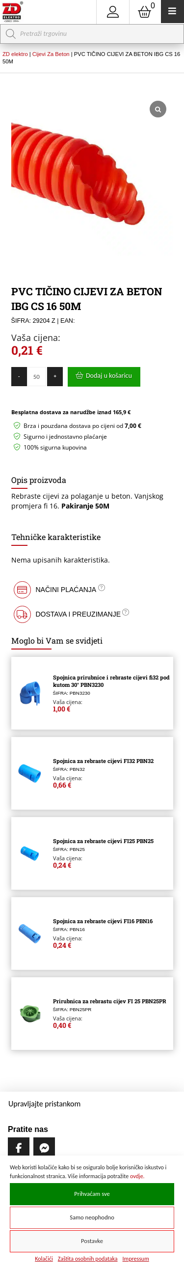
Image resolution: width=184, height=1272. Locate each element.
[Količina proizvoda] (36, 376)
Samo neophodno (92, 1217)
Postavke (92, 1240)
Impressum (136, 1258)
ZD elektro (15, 54)
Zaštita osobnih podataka (88, 1258)
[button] (92, 590)
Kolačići (44, 1258)
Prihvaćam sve (91, 1193)
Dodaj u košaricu (109, 375)
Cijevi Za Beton (51, 54)
